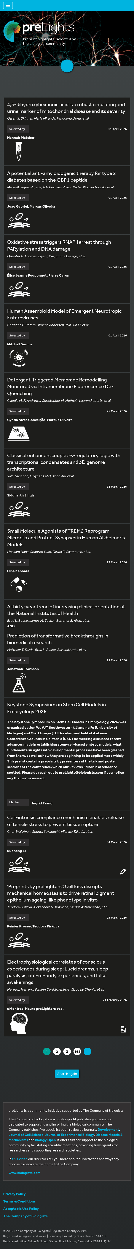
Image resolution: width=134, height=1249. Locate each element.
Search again (67, 1073)
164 (77, 1051)
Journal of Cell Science (26, 1134)
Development (108, 1129)
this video (19, 1159)
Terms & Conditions (19, 1201)
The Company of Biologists (25, 1216)
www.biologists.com (24, 1173)
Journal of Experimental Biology (69, 1134)
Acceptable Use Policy (21, 1208)
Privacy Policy (14, 1193)
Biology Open (45, 1140)
